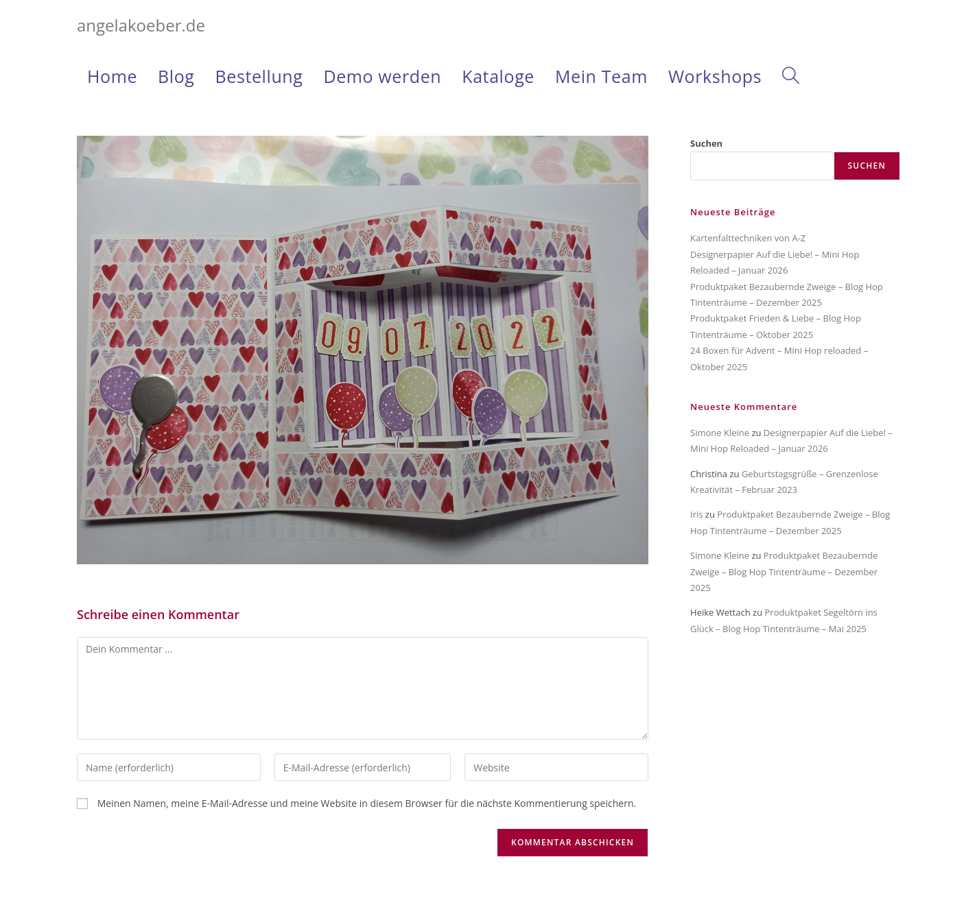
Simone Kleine (719, 432)
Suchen (706, 143)
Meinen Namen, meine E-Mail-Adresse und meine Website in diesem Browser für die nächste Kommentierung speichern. (367, 803)
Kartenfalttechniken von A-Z (747, 238)
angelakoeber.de (141, 25)
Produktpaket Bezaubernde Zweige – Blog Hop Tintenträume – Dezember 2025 (784, 571)
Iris (696, 514)
